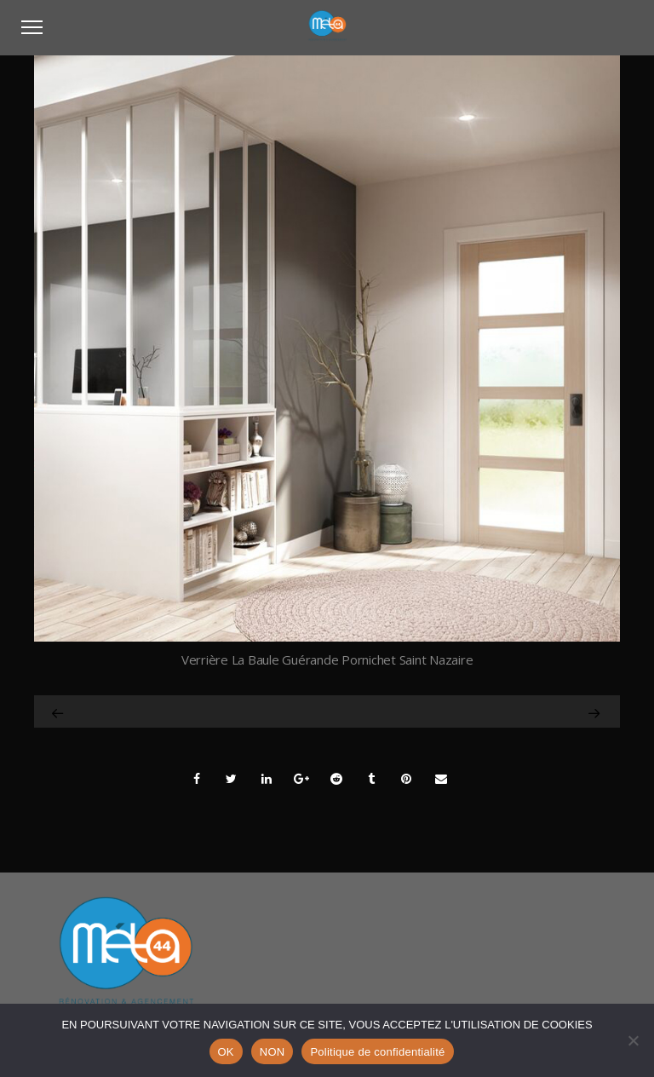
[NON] (632, 1040)
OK (226, 1051)
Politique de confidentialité (377, 1051)
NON (272, 1051)
